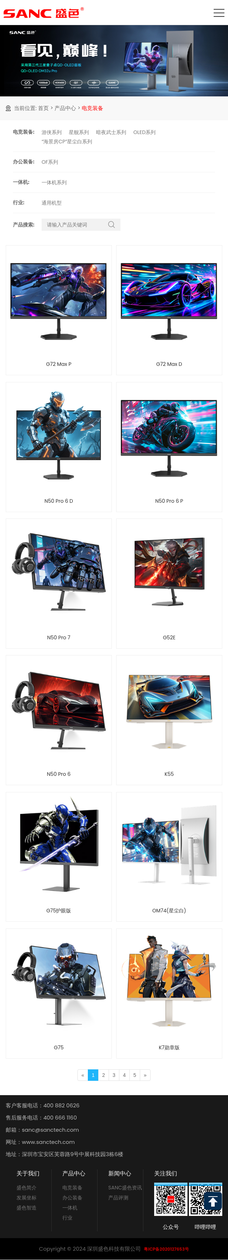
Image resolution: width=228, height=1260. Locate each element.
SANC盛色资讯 (125, 1187)
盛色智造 (26, 1207)
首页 (43, 108)
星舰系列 (79, 132)
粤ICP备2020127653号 (166, 1249)
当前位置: (25, 108)
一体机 (69, 1207)
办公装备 (72, 1197)
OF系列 (50, 162)
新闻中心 (119, 1173)
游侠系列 (52, 132)
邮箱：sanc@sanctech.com (42, 1129)
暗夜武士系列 (111, 132)
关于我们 (27, 1173)
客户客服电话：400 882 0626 (43, 1105)
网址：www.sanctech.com (40, 1142)
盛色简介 (26, 1187)
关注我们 (165, 1173)
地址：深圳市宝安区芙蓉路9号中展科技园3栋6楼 (64, 1154)
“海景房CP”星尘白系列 (67, 141)
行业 (67, 1217)
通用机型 (52, 202)
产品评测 (118, 1197)
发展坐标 (26, 1197)
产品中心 (65, 108)
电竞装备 (92, 108)
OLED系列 (144, 132)
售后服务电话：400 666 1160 (41, 1117)
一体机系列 (54, 182)
